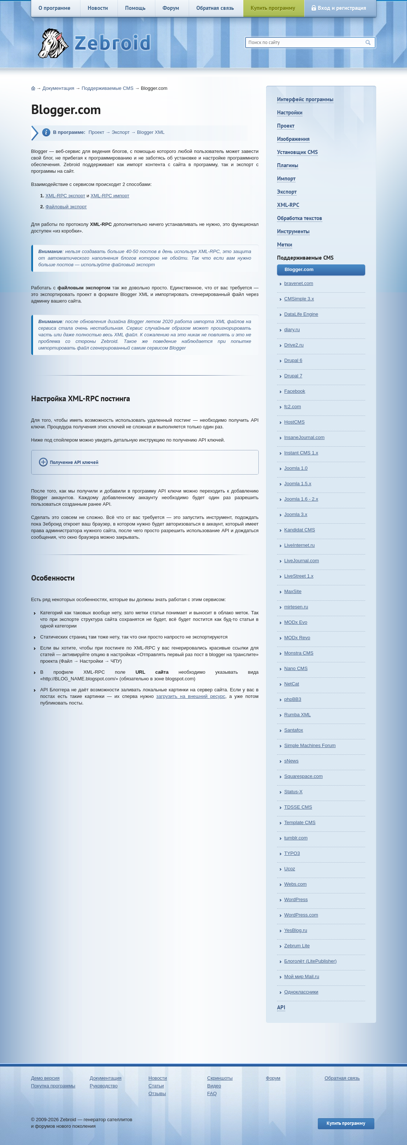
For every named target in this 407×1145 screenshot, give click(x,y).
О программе (54, 7)
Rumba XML (297, 714)
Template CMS (300, 822)
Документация (59, 88)
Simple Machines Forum (310, 745)
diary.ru (292, 329)
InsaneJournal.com (304, 437)
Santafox (293, 730)
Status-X (293, 791)
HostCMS (294, 422)
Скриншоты (220, 1078)
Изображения (293, 138)
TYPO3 (292, 853)
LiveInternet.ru (299, 545)
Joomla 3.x (296, 514)
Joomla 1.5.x (298, 483)
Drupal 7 (293, 375)
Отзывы (157, 1093)
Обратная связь (215, 7)
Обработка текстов (299, 218)
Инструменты (293, 231)
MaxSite (293, 591)
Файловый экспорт (66, 206)
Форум (171, 7)
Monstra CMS (298, 653)
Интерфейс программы (305, 99)
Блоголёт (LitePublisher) (310, 961)
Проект (285, 125)
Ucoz (289, 868)
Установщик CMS (297, 152)
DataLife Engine (301, 314)
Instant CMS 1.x (301, 453)
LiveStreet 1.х (299, 576)
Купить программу (273, 7)
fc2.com (292, 406)
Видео (214, 1086)
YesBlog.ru (295, 930)
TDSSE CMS (298, 807)
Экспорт (287, 191)
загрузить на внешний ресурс (190, 696)
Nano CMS (296, 668)
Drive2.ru (294, 345)
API (281, 1007)
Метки (284, 244)
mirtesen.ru (296, 607)
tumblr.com (296, 838)
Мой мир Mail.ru (301, 976)
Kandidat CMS (299, 530)
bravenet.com (298, 283)
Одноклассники (301, 992)
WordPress (296, 899)
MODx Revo (297, 637)
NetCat (291, 684)
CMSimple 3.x (299, 298)
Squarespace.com (303, 776)
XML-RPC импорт (110, 195)
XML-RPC (288, 204)
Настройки (289, 112)
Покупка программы (53, 1086)
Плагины (287, 165)
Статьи (156, 1086)
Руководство (104, 1086)
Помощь (135, 7)
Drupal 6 (293, 360)
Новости (98, 7)
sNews (291, 761)
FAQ (212, 1093)
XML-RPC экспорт (65, 195)
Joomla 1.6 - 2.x (301, 499)
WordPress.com (301, 915)
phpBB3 (292, 699)
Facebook (294, 391)
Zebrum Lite (297, 945)
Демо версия (45, 1078)
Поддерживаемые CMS (107, 88)
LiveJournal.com (301, 560)
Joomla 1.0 (296, 468)
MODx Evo (296, 622)
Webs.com (295, 884)
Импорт (286, 178)
